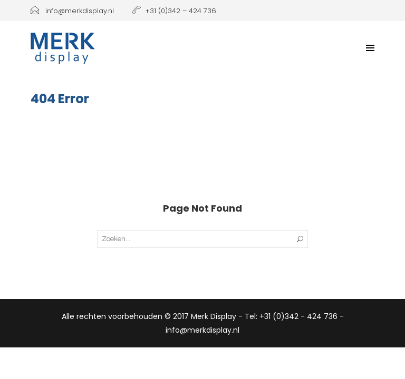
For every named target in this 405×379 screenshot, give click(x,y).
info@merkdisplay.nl (72, 11)
